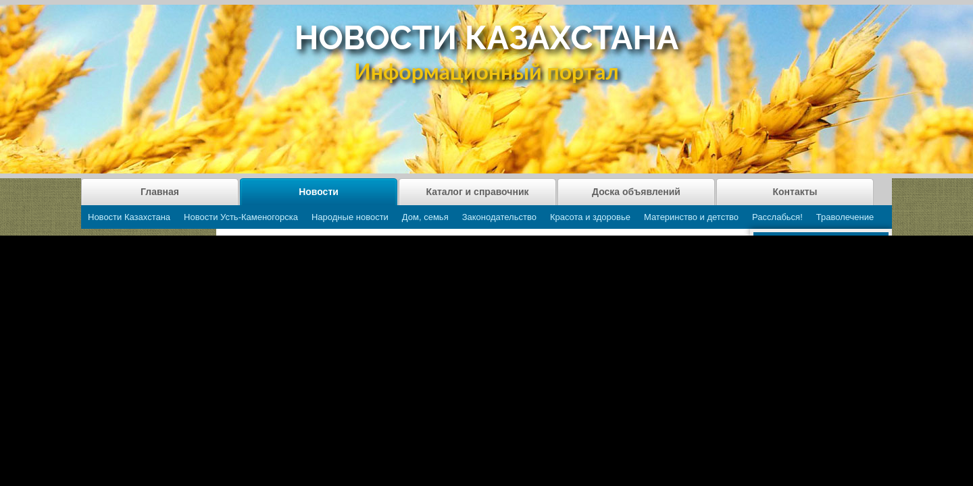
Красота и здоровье (590, 217)
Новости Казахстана (129, 217)
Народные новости (350, 217)
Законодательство (499, 217)
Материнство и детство (691, 217)
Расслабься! (777, 217)
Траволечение (845, 217)
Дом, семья (425, 217)
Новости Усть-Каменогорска (241, 217)
